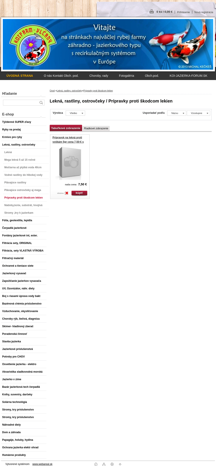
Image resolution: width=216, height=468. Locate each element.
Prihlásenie (183, 12)
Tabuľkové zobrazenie (65, 128)
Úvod (52, 91)
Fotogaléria (126, 75)
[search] (41, 102)
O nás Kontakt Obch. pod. (61, 75)
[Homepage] (19, 75)
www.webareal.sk (42, 464)
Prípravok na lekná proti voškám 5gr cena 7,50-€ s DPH (68, 141)
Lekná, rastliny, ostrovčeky (69, 91)
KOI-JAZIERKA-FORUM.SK (188, 75)
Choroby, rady (98, 75)
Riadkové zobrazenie (96, 128)
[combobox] (176, 113)
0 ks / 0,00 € (165, 11)
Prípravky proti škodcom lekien (98, 91)
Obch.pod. (152, 75)
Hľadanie (9, 93)
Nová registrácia (203, 12)
